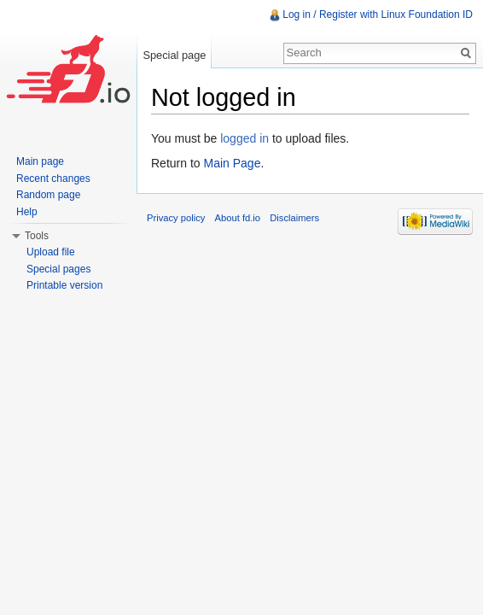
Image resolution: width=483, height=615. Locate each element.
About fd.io (238, 218)
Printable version (64, 285)
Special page (174, 55)
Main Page (231, 163)
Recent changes (53, 178)
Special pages (58, 269)
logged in (244, 138)
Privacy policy (176, 218)
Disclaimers (294, 218)
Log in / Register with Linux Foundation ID (377, 14)
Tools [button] (37, 236)
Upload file (50, 252)
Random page (48, 195)
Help (27, 212)
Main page (40, 161)
